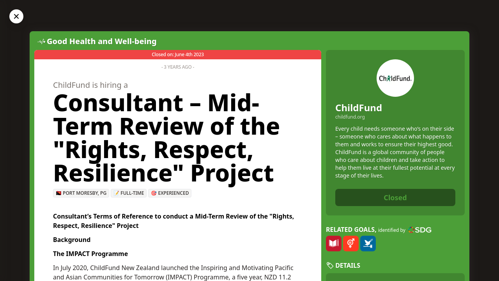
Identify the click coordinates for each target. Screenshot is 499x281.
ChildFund (358, 107)
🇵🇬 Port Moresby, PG (81, 193)
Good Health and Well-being (102, 41)
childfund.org (350, 117)
